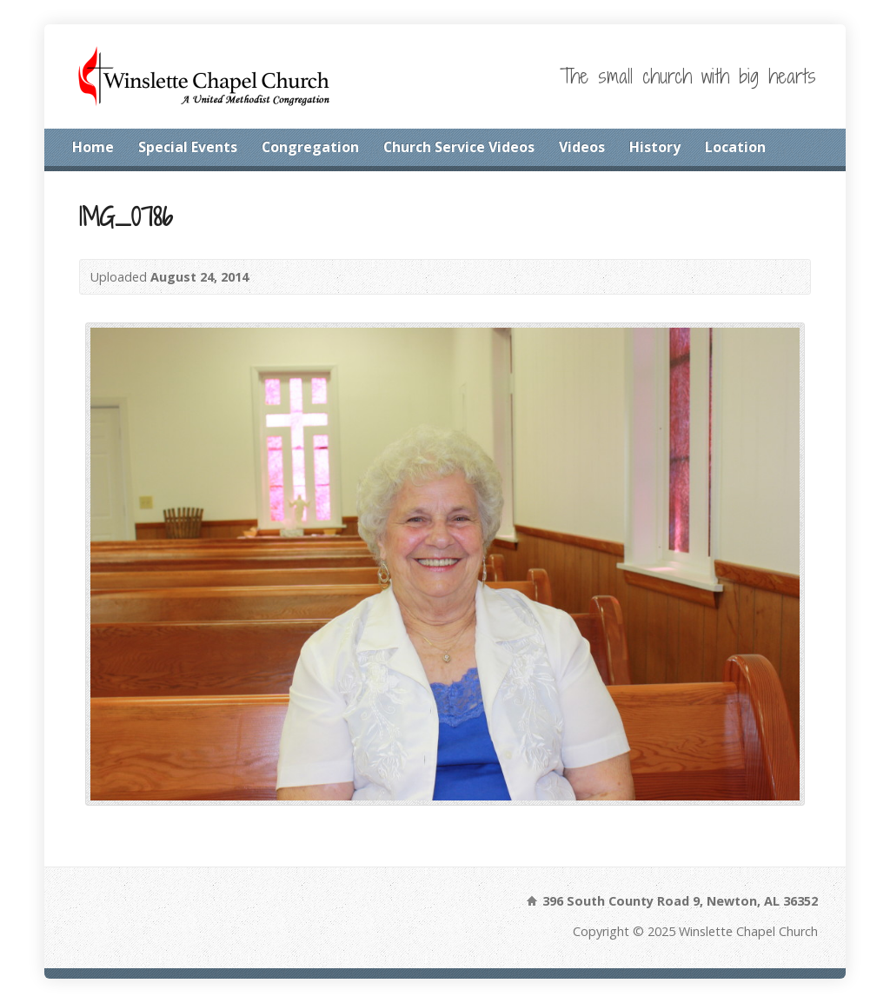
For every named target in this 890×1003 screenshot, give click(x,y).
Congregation (310, 146)
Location (735, 146)
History (655, 146)
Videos (582, 146)
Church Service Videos (459, 146)
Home (93, 146)
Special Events (187, 146)
